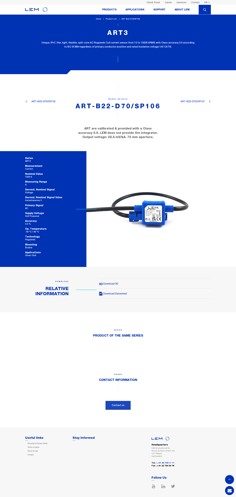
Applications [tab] (135, 9)
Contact (195, 2)
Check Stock (153, 2)
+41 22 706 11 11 (165, 463)
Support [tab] (159, 9)
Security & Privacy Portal (37, 443)
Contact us (118, 405)
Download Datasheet (113, 293)
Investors (181, 2)
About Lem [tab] (182, 9)
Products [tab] (109, 9)
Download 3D (108, 283)
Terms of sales (33, 447)
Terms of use (33, 451)
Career (168, 2)
